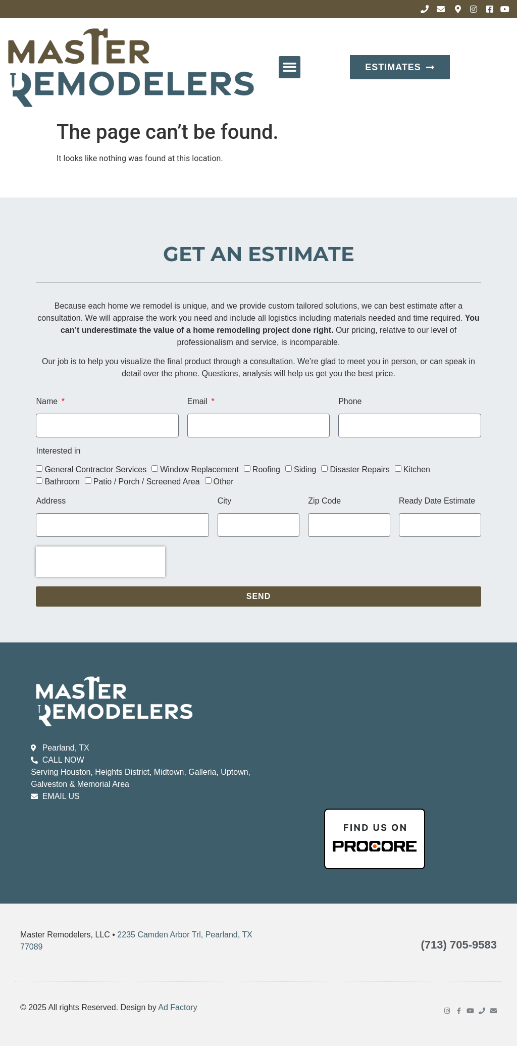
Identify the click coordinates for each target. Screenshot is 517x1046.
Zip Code (324, 501)
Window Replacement (199, 469)
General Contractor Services (95, 469)
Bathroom (61, 481)
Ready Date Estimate (437, 501)
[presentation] (100, 561)
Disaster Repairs (359, 469)
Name (48, 401)
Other (224, 481)
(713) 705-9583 (459, 944)
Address (51, 501)
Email (198, 401)
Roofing (266, 469)
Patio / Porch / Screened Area (146, 481)
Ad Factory (177, 1007)
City (225, 501)
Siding (305, 469)
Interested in (58, 451)
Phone (349, 401)
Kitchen (416, 469)
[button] (290, 67)
